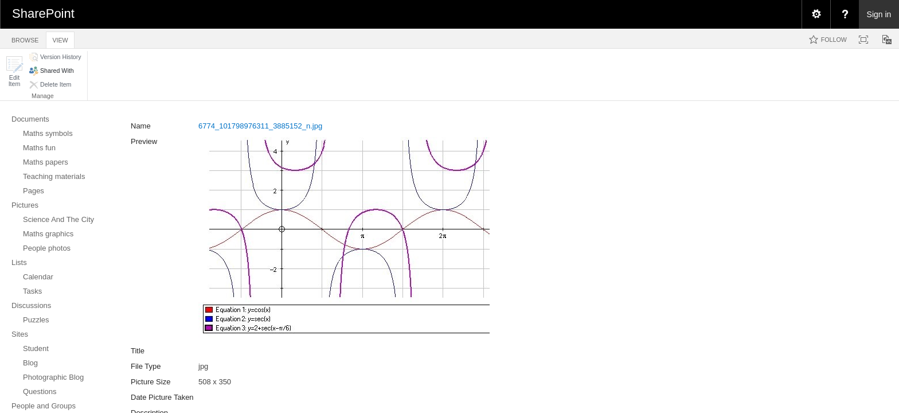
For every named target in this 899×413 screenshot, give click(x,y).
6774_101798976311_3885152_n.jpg (260, 126)
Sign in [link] (879, 14)
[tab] (25, 38)
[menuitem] (816, 14)
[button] (14, 71)
